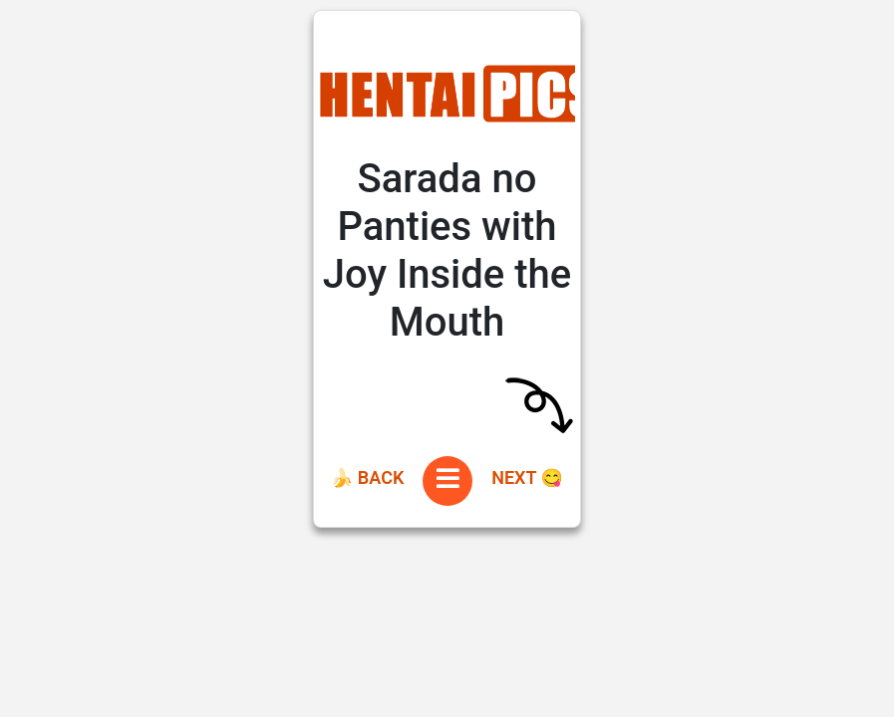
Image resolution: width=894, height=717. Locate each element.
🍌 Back (367, 477)
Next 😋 (527, 477)
